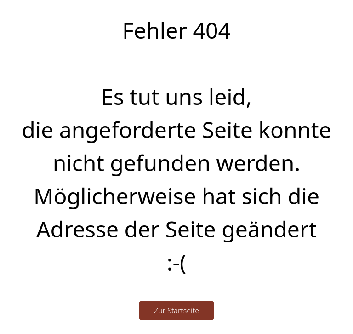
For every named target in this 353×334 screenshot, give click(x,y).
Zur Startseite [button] (176, 310)
